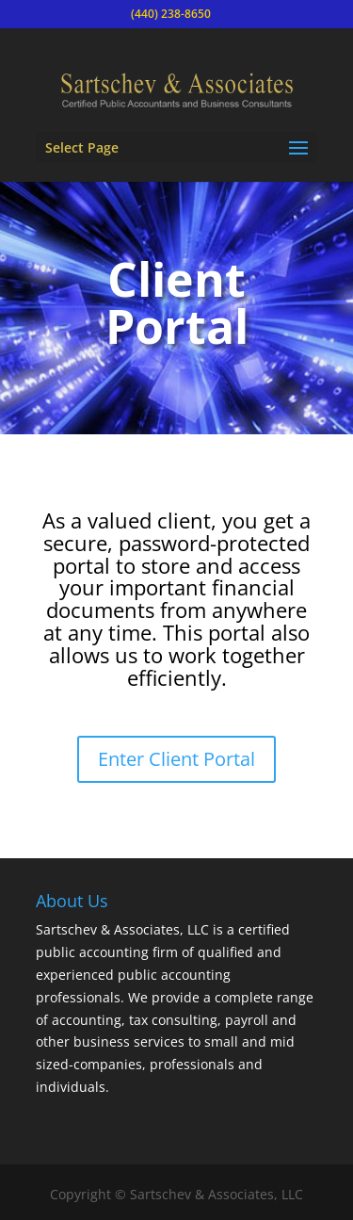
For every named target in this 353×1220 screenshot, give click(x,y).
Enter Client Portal (176, 759)
